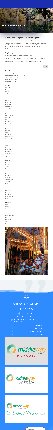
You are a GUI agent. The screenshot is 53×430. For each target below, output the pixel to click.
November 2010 (9, 196)
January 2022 (8, 95)
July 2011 (7, 183)
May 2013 (7, 143)
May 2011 (7, 186)
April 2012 (7, 166)
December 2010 (8, 194)
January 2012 (8, 173)
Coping (7, 206)
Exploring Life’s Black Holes (16, 53)
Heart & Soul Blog (27, 40)
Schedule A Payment (36, 331)
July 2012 (7, 160)
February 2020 (8, 102)
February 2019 (8, 104)
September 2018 (9, 106)
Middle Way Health (11, 40)
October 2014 (8, 126)
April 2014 (7, 132)
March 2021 (8, 98)
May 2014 (7, 130)
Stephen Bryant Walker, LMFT (12, 81)
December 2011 (8, 175)
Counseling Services (9, 208)
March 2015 (8, 119)
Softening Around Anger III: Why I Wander (15, 75)
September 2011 (9, 179)
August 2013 (8, 141)
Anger (6, 204)
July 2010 (7, 198)
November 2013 (9, 136)
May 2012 (7, 164)
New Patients (38, 325)
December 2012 (8, 151)
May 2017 (7, 111)
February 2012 (8, 171)
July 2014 (7, 128)
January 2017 (8, 113)
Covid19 (7, 211)
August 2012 (8, 158)
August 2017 (8, 108)
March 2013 (8, 147)
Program (7, 217)
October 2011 (8, 177)
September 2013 (9, 138)
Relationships (8, 219)
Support (7, 223)
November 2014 (9, 123)
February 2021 (8, 100)
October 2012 (8, 153)
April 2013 (7, 145)
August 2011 (8, 181)
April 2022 (7, 93)
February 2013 (8, 149)
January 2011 (8, 192)
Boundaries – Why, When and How (13, 73)
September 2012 (9, 156)
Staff (6, 221)
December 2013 (8, 134)
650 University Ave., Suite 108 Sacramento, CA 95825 (24, 320)
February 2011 (8, 190)
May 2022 (7, 91)
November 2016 (9, 115)
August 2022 (8, 87)
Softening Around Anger (11, 79)
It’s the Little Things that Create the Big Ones (22, 37)
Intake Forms (38, 328)
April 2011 (7, 188)
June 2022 (7, 89)
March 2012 (8, 168)
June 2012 (7, 162)
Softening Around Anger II (11, 77)
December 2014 (8, 121)
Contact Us (39, 334)
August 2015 (8, 117)
